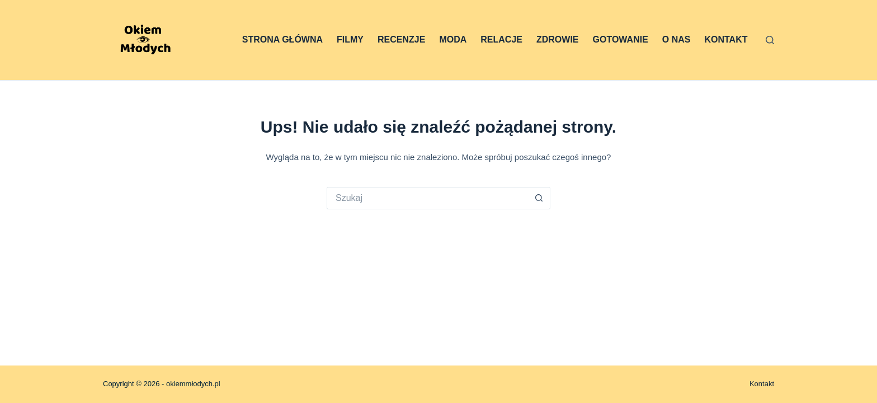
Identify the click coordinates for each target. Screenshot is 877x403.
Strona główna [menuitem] (282, 39)
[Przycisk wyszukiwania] (539, 198)
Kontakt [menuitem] (725, 39)
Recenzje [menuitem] (401, 39)
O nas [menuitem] (676, 39)
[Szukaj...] (427, 198)
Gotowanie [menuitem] (620, 39)
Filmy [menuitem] (350, 39)
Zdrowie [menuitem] (557, 39)
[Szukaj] (770, 40)
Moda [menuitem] (452, 39)
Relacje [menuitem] (501, 39)
